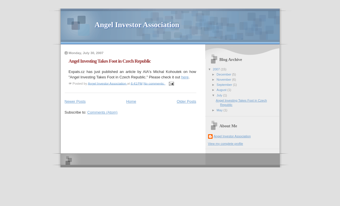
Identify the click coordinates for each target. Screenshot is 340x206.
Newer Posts (75, 101)
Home (131, 101)
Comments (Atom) (102, 112)
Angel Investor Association (137, 25)
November (224, 79)
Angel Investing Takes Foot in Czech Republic (110, 61)
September (225, 84)
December (224, 74)
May (220, 110)
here (185, 77)
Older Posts (186, 101)
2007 (217, 69)
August (222, 90)
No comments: (154, 83)
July (220, 95)
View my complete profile (225, 143)
